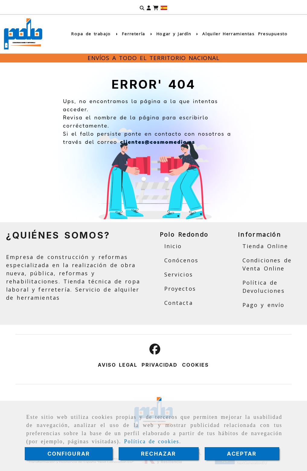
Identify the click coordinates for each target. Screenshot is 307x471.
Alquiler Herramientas (228, 33)
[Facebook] (154, 351)
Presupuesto (273, 33)
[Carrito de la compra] (155, 7)
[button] (149, 7)
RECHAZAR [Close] (158, 453)
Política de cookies (151, 441)
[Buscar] (142, 7)
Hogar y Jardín (177, 33)
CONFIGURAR (68, 453)
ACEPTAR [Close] (242, 453)
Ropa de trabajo (94, 33)
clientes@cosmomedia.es (157, 141)
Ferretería (137, 33)
